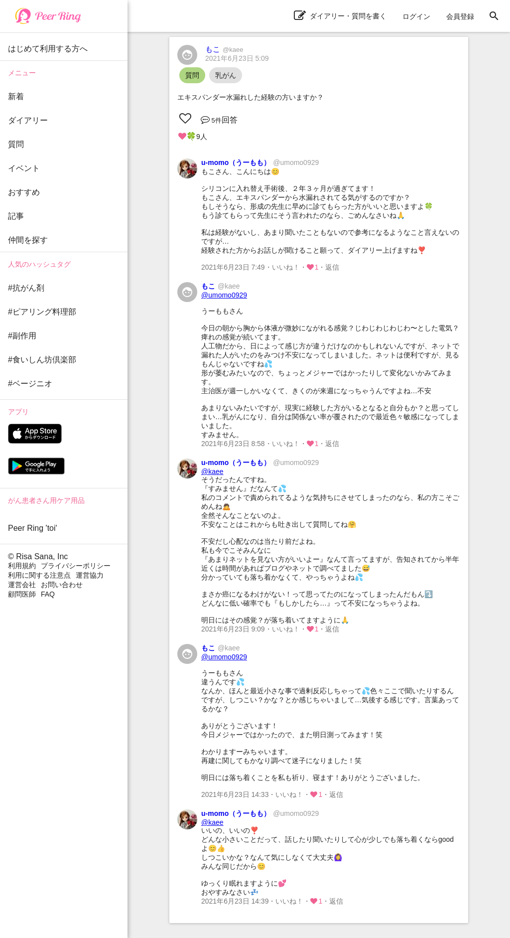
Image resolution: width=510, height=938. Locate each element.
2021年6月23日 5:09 (237, 58)
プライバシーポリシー (76, 566)
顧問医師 (22, 594)
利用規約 (22, 566)
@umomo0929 (224, 295)
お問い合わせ (62, 585)
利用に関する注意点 (39, 575)
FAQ (48, 594)
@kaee (212, 471)
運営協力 (90, 575)
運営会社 (22, 585)
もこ (224, 49)
